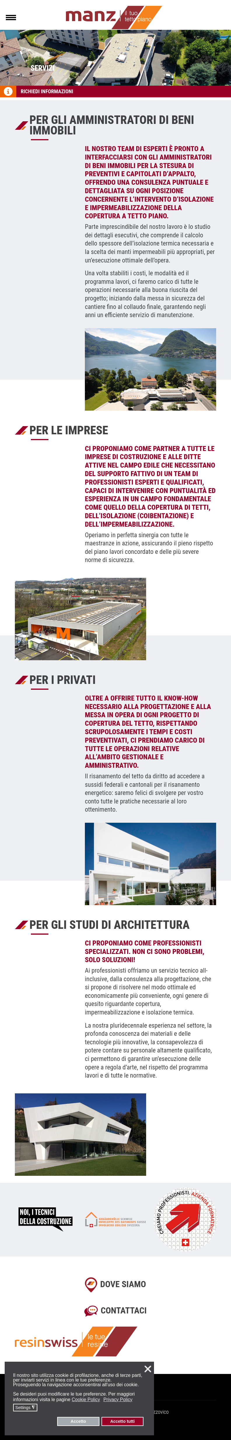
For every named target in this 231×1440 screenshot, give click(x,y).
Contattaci (124, 1310)
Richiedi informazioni (47, 91)
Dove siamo (123, 1284)
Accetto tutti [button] (122, 1421)
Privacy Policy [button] (117, 1399)
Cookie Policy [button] (86, 1399)
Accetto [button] (78, 1421)
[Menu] (11, 17)
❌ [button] (148, 1369)
